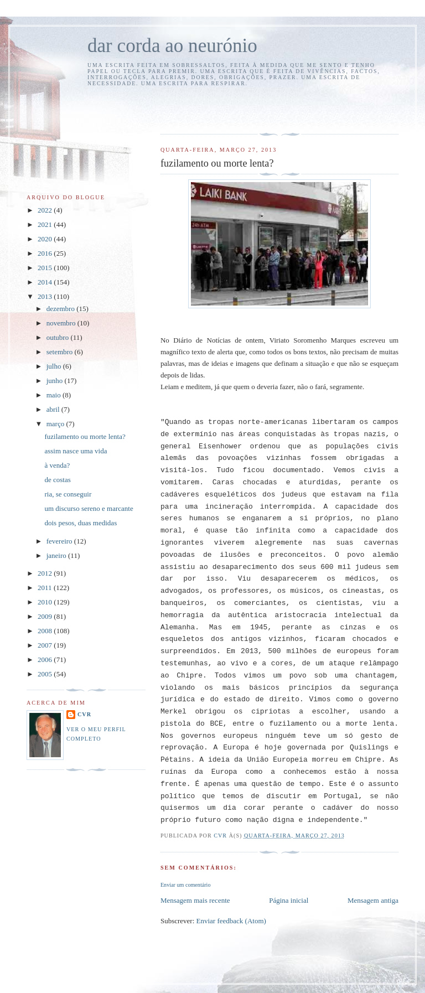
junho (55, 380)
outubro (58, 337)
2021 (46, 224)
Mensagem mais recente (195, 900)
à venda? (57, 465)
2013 (46, 296)
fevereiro (60, 541)
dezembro (61, 308)
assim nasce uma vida (75, 451)
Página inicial (288, 900)
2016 (46, 253)
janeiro (57, 555)
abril (53, 409)
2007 (46, 645)
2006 (46, 659)
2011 (46, 587)
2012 (46, 573)
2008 (46, 631)
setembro (60, 352)
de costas (57, 479)
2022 (46, 210)
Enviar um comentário (185, 885)
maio (54, 395)
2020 (46, 239)
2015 (46, 267)
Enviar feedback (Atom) (231, 921)
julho (54, 366)
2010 (46, 602)
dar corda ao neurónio (172, 45)
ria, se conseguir (67, 494)
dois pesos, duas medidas (80, 523)
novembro (61, 323)
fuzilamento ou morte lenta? (84, 436)
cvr (84, 714)
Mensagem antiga (373, 900)
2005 (46, 674)
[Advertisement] (225, 108)
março (56, 424)
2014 (46, 282)
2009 (46, 616)
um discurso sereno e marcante (88, 508)
